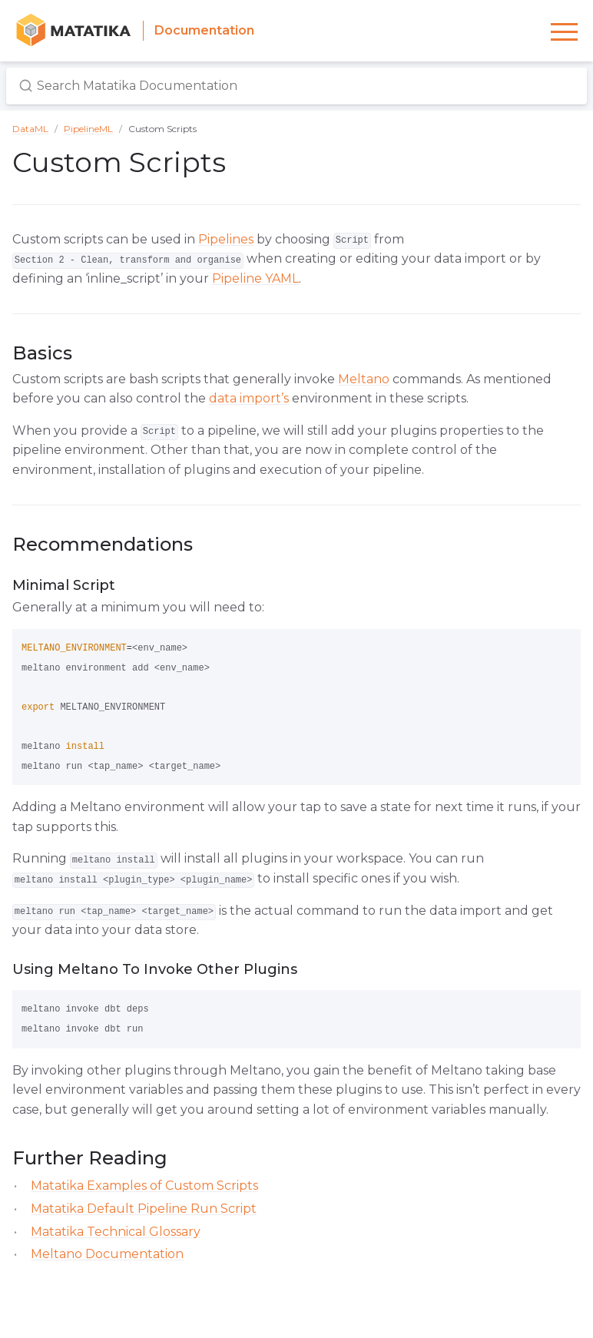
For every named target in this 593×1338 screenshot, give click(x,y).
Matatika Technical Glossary (115, 1231)
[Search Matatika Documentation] (296, 86)
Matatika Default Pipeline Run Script (144, 1208)
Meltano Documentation (107, 1254)
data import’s (249, 398)
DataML (30, 128)
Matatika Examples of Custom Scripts (144, 1185)
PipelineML (88, 128)
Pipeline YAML (255, 278)
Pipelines (225, 239)
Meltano (363, 379)
